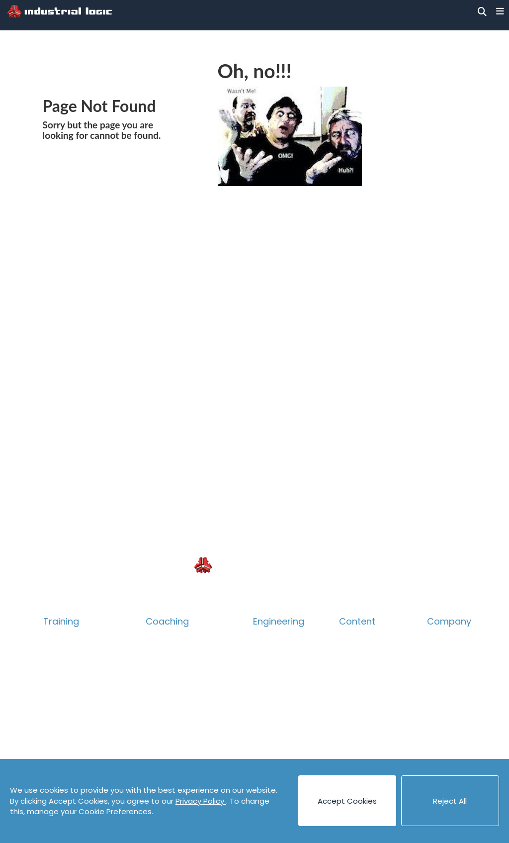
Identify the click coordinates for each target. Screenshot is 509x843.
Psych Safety (68, 720)
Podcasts (357, 736)
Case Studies (364, 687)
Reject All (450, 801)
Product (59, 687)
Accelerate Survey (182, 703)
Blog (347, 637)
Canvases (358, 670)
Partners (444, 720)
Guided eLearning (77, 752)
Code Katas (361, 720)
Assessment (169, 720)
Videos (352, 752)
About (439, 637)
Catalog (59, 654)
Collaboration (70, 703)
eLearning (62, 736)
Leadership (167, 687)
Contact (443, 687)
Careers (443, 670)
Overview (61, 637)
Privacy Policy (200, 801)
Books (350, 654)
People (440, 654)
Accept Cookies (347, 801)
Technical (62, 670)
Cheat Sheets (365, 703)
